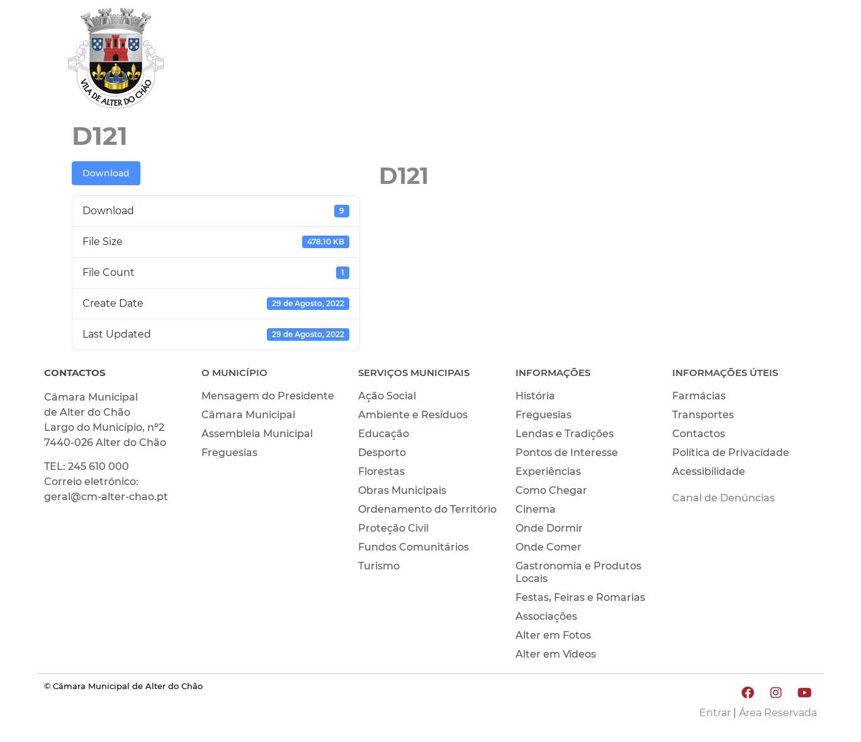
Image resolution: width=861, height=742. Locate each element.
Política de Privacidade (730, 453)
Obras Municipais (402, 490)
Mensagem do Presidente (267, 396)
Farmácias (699, 396)
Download (106, 173)
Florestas (381, 471)
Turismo (379, 566)
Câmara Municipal (248, 415)
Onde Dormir (549, 528)
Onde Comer (548, 547)
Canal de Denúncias (723, 498)
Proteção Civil (393, 528)
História (535, 396)
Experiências (548, 471)
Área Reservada (778, 713)
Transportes (703, 415)
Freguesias (229, 453)
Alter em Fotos (553, 635)
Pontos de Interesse (566, 453)
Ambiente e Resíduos (413, 415)
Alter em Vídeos (555, 654)
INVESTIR (784, 61)
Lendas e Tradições (564, 434)
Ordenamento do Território (427, 509)
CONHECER (697, 61)
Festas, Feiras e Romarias (580, 597)
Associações (546, 616)
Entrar (715, 713)
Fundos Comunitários (413, 547)
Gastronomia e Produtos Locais (578, 572)
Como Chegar (551, 490)
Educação (383, 434)
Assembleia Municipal (257, 434)
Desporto (382, 453)
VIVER (620, 61)
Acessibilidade (708, 471)
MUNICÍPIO (543, 61)
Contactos (698, 434)
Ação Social (387, 396)
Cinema (535, 509)
